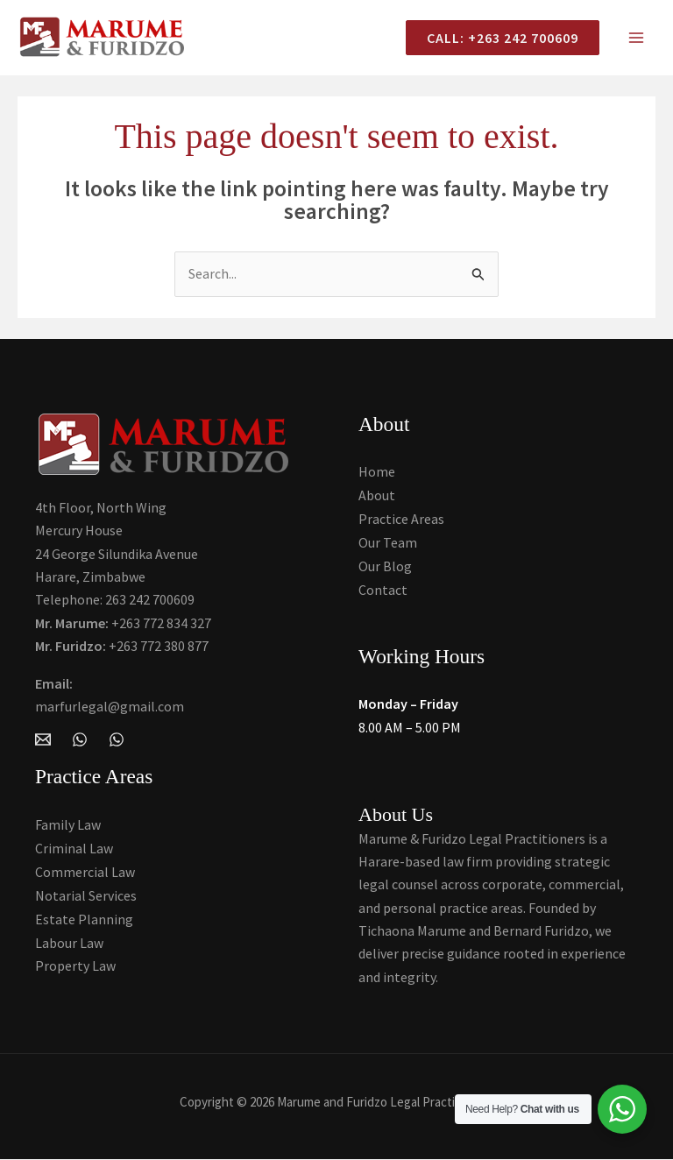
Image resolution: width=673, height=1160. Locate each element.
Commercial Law (85, 871)
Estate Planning (84, 917)
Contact (382, 590)
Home (376, 475)
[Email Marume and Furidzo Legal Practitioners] (43, 743)
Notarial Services (86, 893)
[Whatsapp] (116, 743)
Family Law (68, 824)
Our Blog (385, 567)
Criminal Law (74, 847)
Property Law (75, 963)
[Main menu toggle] (636, 39)
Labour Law (69, 940)
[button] (495, 39)
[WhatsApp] (80, 743)
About (376, 497)
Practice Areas (401, 521)
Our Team (387, 544)
